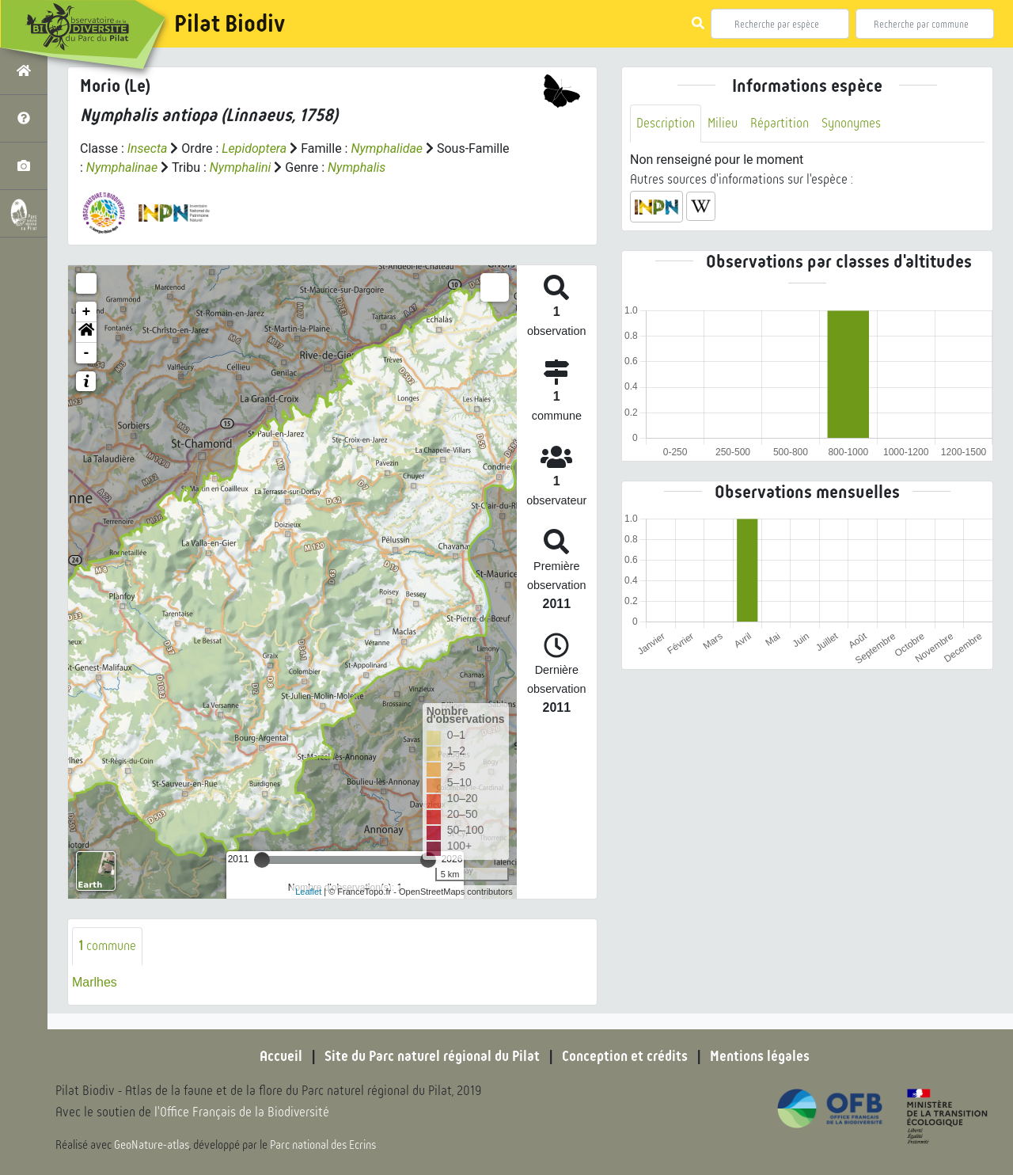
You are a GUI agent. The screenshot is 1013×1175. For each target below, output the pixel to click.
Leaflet (308, 891)
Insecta (147, 148)
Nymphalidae (387, 148)
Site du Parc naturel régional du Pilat (432, 1056)
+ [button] (86, 311)
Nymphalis (356, 167)
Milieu (723, 123)
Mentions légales (760, 1056)
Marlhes (94, 982)
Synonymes (851, 123)
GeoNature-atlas (151, 1145)
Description (665, 123)
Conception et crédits (625, 1056)
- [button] (86, 353)
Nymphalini (240, 167)
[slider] (262, 860)
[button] (86, 332)
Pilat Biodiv (229, 24)
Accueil (281, 1056)
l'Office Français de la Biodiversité (242, 1112)
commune (107, 945)
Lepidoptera (254, 148)
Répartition (779, 123)
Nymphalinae (122, 167)
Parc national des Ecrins (323, 1145)
